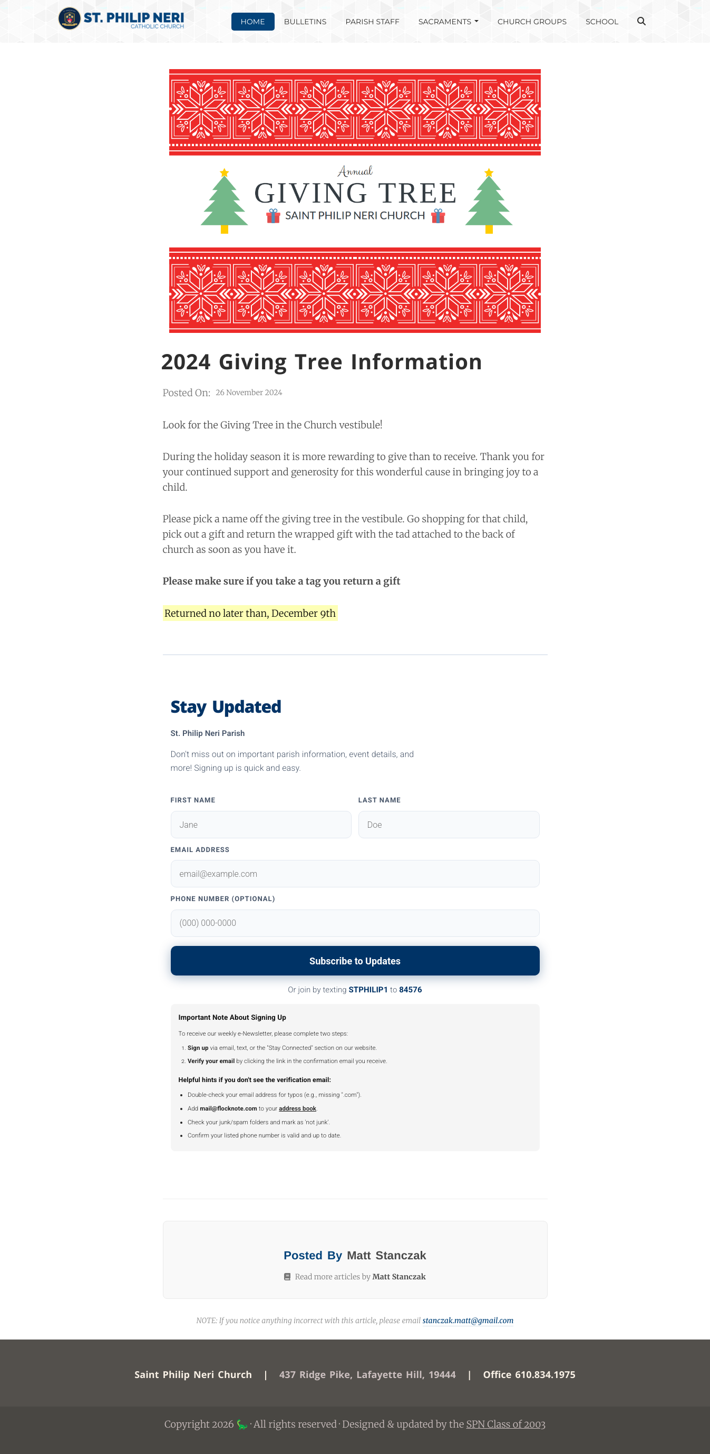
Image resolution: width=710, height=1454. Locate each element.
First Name (193, 801)
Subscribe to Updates (355, 961)
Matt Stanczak (386, 1255)
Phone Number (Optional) (223, 899)
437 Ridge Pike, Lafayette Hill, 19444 (367, 1375)
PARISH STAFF (372, 21)
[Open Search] (641, 22)
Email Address (200, 850)
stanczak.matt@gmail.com (468, 1320)
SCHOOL (602, 21)
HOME (253, 21)
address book (297, 1108)
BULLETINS (305, 21)
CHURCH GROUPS (532, 21)
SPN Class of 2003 (506, 1424)
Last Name (379, 801)
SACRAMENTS (449, 21)
